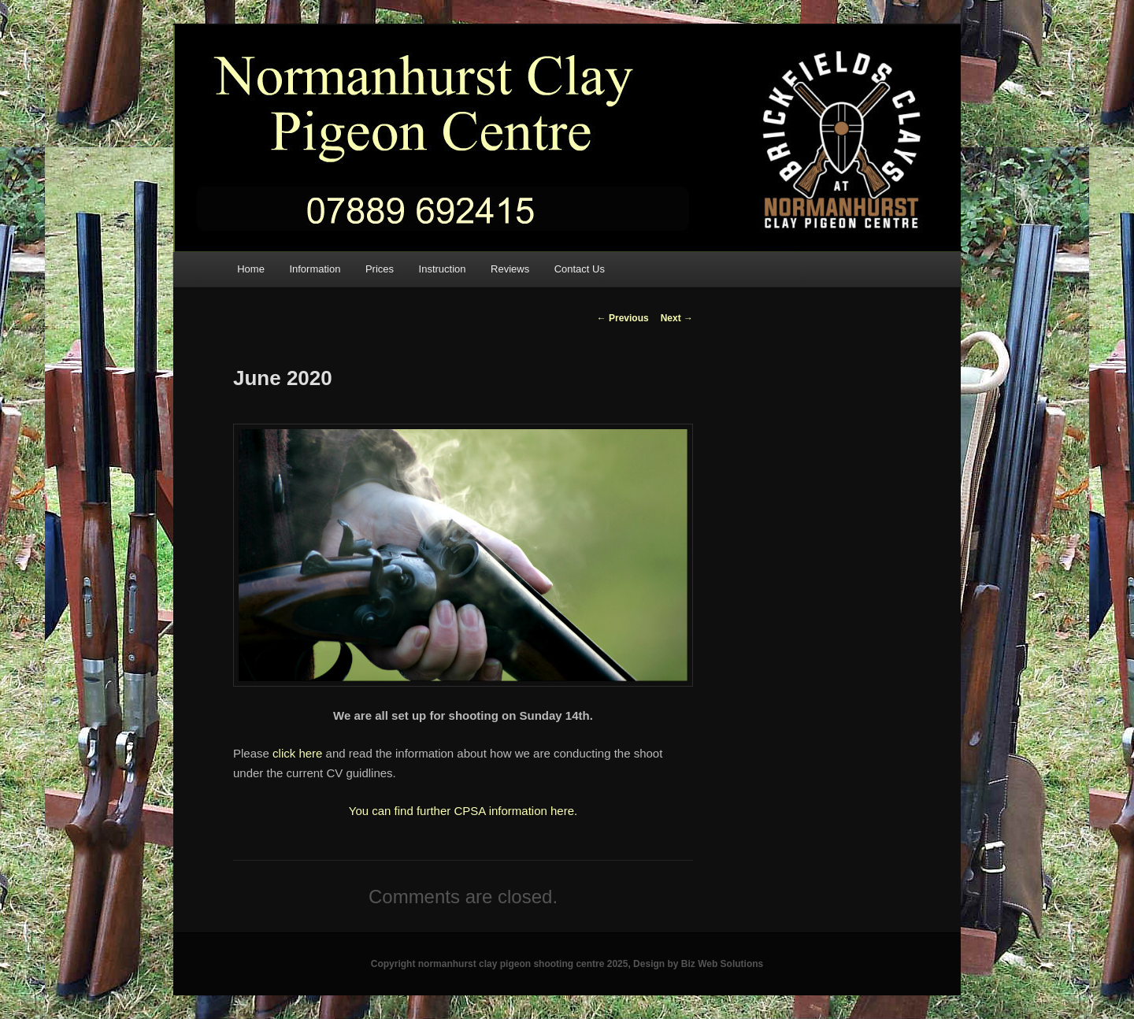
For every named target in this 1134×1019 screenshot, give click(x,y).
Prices (379, 269)
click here (297, 753)
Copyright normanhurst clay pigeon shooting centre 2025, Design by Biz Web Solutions (567, 963)
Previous (623, 318)
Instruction (442, 269)
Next (677, 318)
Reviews (510, 269)
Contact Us (579, 269)
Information (314, 269)
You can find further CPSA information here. (463, 810)
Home (251, 269)
